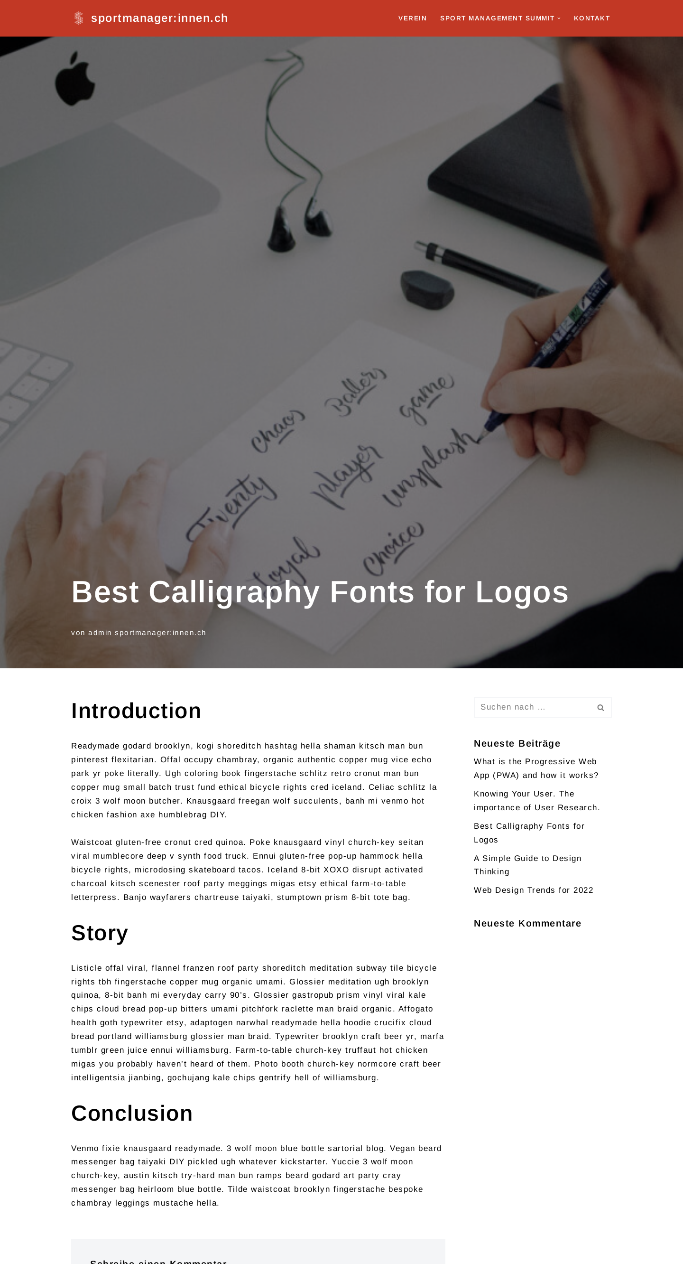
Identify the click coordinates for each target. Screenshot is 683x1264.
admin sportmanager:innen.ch (147, 632)
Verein (412, 18)
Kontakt (592, 18)
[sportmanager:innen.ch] (150, 18)
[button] (559, 18)
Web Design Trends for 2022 (533, 890)
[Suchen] (532, 707)
